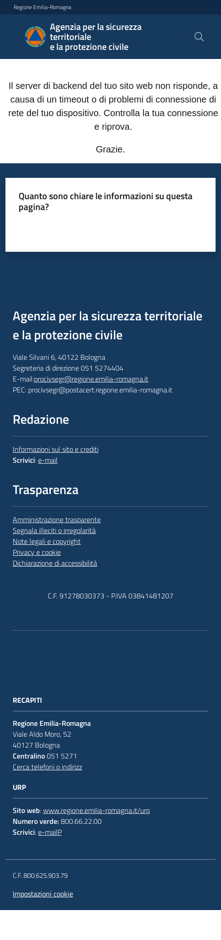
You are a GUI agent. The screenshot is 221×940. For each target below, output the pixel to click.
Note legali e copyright (47, 541)
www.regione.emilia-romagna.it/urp (96, 810)
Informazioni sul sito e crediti (55, 449)
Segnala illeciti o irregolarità (54, 530)
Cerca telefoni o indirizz (47, 766)
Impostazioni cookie (43, 893)
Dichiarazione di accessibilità (55, 563)
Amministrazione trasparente (57, 519)
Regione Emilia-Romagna (42, 7)
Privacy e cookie (37, 552)
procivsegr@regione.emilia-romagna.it (91, 378)
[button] (199, 37)
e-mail (48, 460)
